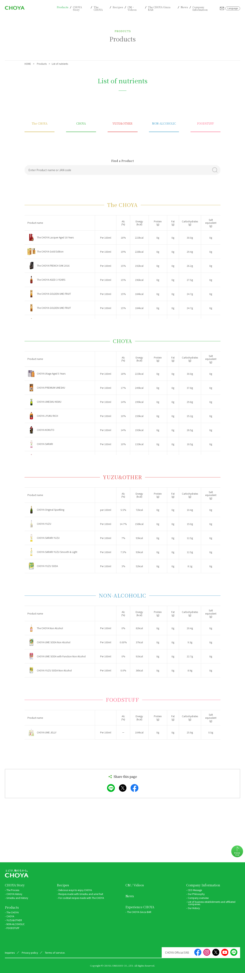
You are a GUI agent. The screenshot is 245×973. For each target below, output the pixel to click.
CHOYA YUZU (44, 523)
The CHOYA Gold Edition (50, 251)
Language (233, 8)
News (184, 7)
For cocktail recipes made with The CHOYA (81, 897)
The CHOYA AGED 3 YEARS (51, 279)
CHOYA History (14, 894)
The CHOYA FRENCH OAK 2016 (53, 265)
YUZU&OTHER (122, 123)
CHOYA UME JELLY (46, 732)
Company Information (200, 8)
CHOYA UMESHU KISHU (49, 401)
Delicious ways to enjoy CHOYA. (75, 890)
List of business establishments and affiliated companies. (211, 903)
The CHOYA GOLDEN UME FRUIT (54, 293)
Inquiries (222, 8)
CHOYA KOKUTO (45, 429)
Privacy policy (30, 952)
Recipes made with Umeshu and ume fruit (80, 894)
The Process (12, 890)
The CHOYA (98, 8)
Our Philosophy (196, 894)
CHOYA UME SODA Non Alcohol (53, 642)
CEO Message (195, 890)
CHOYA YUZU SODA (47, 566)
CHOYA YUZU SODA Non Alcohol (54, 670)
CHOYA (81, 123)
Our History (194, 908)
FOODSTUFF (205, 123)
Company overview (198, 897)
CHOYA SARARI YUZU (48, 537)
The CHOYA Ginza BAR (159, 8)
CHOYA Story (77, 8)
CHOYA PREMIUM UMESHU (51, 387)
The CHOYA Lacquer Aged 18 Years (55, 237)
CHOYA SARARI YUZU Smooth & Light (57, 551)
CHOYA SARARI (45, 444)
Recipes (118, 7)
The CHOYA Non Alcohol (50, 628)
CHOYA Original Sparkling (50, 509)
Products (62, 7)
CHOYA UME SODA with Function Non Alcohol (61, 656)
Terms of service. (55, 952)
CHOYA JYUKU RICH (47, 415)
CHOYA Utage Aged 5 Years (51, 373)
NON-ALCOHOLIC (164, 123)
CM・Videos (132, 8)
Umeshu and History (17, 897)
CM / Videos (134, 885)
